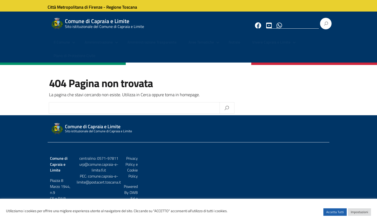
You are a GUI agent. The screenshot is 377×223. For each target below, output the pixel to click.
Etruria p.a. (318, 173)
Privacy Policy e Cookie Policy (303, 163)
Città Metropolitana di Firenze (79, 5)
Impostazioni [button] (359, 214)
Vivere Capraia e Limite (271, 47)
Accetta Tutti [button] (335, 214)
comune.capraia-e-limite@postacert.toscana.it (193, 175)
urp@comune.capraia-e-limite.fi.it (188, 169)
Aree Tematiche (201, 47)
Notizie (234, 47)
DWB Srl (299, 173)
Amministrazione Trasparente (151, 47)
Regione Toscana (126, 5)
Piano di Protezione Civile (74, 60)
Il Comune (62, 47)
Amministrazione (99, 47)
